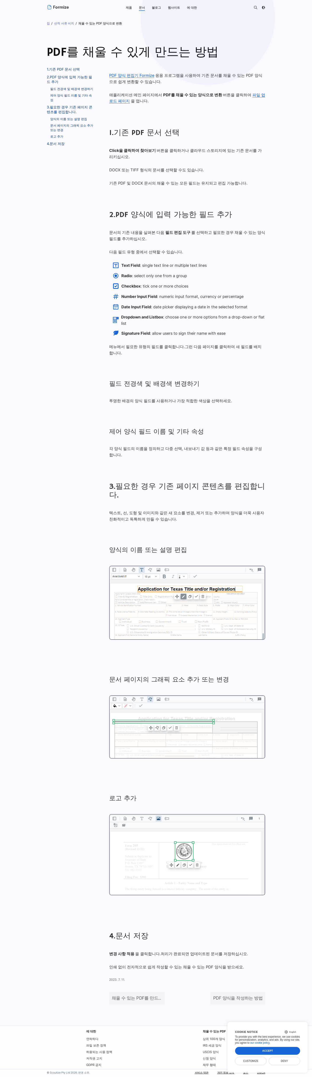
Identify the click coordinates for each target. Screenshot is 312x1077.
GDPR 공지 (93, 1065)
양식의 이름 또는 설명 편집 (68, 119)
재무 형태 (209, 1065)
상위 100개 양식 (213, 1039)
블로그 (156, 7)
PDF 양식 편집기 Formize (131, 75)
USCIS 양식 (211, 1052)
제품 (129, 7)
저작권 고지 (94, 1058)
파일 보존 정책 (96, 1045)
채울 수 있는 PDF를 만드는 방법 (142, 998)
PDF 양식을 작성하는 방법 (238, 998)
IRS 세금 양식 (212, 1045)
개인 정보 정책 (222, 1072)
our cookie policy (260, 1042)
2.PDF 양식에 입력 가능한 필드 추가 (69, 79)
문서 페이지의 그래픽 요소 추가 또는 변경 (71, 128)
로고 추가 (56, 136)
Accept (267, 1050)
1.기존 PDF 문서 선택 (63, 69)
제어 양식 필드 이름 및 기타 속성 (71, 97)
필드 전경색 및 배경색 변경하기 (71, 89)
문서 (142, 7)
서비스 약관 (195, 1072)
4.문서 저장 (56, 143)
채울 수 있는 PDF (214, 1031)
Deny (284, 1061)
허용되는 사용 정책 (99, 1052)
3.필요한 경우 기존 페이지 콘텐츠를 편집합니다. (69, 109)
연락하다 (92, 1039)
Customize (250, 1061)
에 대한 (91, 1031)
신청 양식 (209, 1058)
